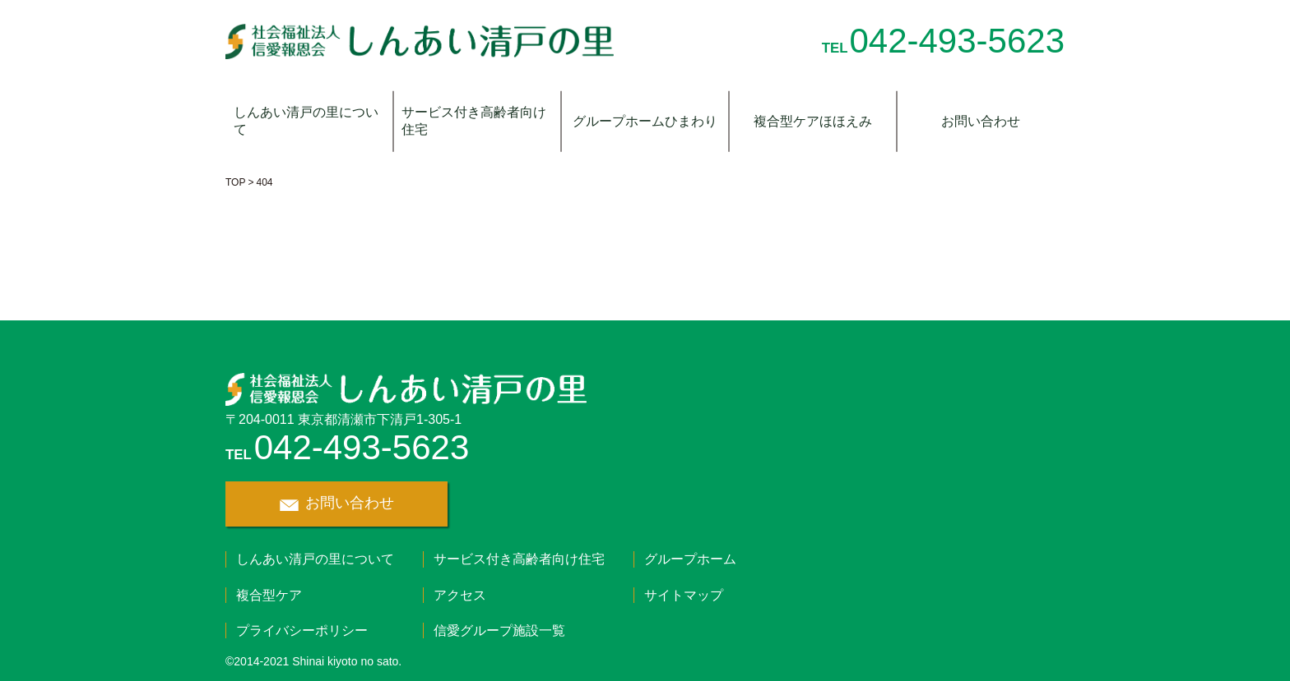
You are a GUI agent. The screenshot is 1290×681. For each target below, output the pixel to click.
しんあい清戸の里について (306, 120)
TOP (235, 182)
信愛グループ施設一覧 (499, 630)
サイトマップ (683, 595)
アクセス (460, 595)
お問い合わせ (980, 121)
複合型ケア (269, 595)
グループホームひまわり (645, 121)
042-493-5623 (957, 40)
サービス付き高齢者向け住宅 (473, 120)
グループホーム (690, 559)
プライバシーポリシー (302, 630)
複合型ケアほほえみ (813, 121)
